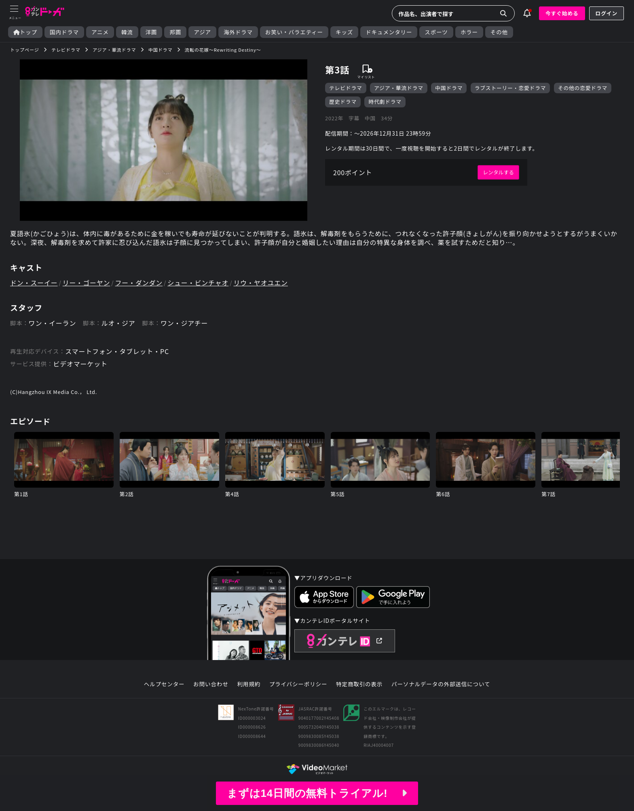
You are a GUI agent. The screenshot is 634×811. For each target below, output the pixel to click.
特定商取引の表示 (359, 684)
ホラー (469, 32)
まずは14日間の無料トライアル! (317, 793)
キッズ (344, 32)
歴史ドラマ (343, 101)
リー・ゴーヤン (86, 282)
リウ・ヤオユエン (260, 282)
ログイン (606, 13)
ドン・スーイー (34, 282)
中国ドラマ (449, 88)
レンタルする (498, 172)
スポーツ (436, 32)
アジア (202, 32)
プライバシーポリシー (298, 684)
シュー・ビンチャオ (197, 282)
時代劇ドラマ (385, 101)
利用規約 (248, 684)
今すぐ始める (562, 13)
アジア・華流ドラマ (398, 88)
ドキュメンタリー (389, 32)
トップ (25, 32)
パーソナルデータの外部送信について (440, 684)
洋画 (151, 32)
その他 (499, 32)
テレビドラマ (345, 88)
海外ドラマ (238, 32)
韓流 (127, 32)
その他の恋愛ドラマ (582, 88)
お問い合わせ (210, 684)
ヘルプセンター (164, 684)
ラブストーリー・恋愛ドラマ (510, 88)
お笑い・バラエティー (294, 32)
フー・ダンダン (139, 282)
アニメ (100, 32)
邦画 (175, 32)
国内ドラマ (64, 32)
